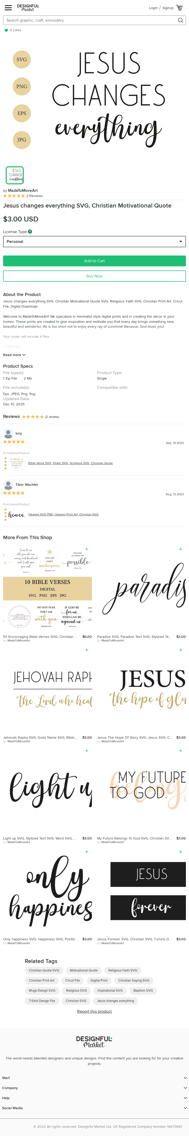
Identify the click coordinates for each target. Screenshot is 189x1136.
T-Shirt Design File (42, 1001)
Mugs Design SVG (42, 991)
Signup (168, 8)
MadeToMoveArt (20, 190)
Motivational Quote (84, 970)
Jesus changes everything (115, 1001)
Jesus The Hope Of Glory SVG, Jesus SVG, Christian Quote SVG (136, 737)
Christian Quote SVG (44, 970)
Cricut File (72, 980)
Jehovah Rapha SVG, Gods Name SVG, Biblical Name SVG (42, 737)
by (16, 640)
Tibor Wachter (26, 484)
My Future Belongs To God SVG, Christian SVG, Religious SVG (136, 838)
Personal (15, 241)
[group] (94, 99)
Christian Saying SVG (133, 980)
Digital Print (99, 980)
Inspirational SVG (110, 991)
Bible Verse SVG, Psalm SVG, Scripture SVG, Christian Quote (70, 463)
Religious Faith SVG (122, 970)
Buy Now (94, 276)
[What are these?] (30, 231)
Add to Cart (94, 261)
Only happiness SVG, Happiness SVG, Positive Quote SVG (42, 939)
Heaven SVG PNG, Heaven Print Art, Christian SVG (63, 514)
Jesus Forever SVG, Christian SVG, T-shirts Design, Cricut (136, 939)
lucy (18, 433)
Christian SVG (76, 1001)
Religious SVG (76, 991)
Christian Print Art (41, 980)
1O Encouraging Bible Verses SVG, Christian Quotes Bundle (42, 637)
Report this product (94, 1011)
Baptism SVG (143, 991)
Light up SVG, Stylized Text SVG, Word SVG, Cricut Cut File (42, 838)
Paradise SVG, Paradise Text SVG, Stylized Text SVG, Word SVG (136, 637)
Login (153, 8)
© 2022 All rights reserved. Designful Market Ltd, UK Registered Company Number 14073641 (107, 1126)
